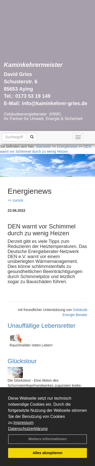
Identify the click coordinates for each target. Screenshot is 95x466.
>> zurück (15, 200)
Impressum (23, 422)
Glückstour (22, 361)
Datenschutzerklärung (28, 428)
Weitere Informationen (47, 439)
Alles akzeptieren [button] (48, 453)
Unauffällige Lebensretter (41, 325)
